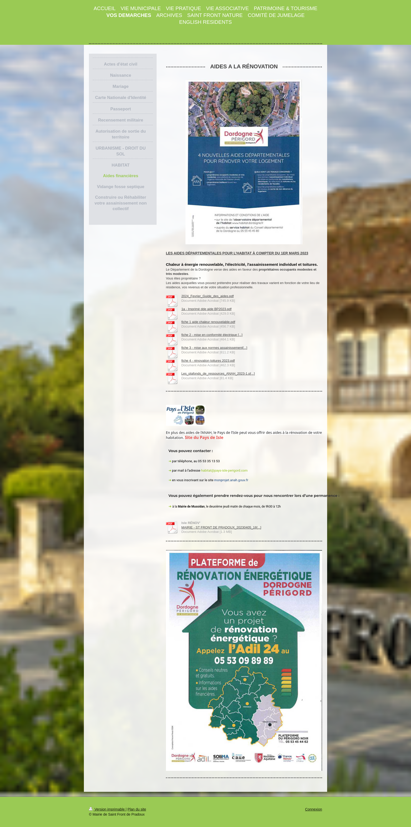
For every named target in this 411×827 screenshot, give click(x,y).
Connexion (313, 809)
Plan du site (136, 809)
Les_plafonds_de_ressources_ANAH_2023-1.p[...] (218, 373)
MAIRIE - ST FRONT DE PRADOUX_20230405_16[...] (221, 527)
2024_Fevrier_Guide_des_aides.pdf (207, 296)
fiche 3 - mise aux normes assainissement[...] (214, 348)
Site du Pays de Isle (204, 437)
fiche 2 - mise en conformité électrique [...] (211, 335)
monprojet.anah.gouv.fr (231, 480)
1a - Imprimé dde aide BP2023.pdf (206, 309)
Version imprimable (107, 809)
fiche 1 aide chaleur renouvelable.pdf (208, 322)
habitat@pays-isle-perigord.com (224, 470)
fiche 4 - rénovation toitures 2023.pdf (208, 360)
